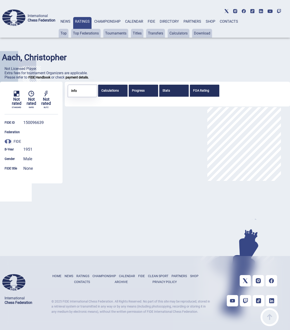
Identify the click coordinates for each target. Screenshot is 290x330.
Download (202, 33)
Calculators (178, 33)
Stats (166, 90)
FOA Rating (201, 90)
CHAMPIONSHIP (107, 21)
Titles (137, 33)
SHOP (210, 21)
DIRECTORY (169, 21)
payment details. (77, 77)
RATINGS (82, 21)
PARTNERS (192, 21)
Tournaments (115, 33)
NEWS (65, 21)
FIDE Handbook (39, 77)
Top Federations (86, 33)
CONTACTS (229, 21)
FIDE (151, 21)
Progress (138, 90)
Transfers (155, 33)
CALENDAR (134, 21)
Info (74, 91)
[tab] (65, 27)
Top (63, 33)
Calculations (110, 90)
